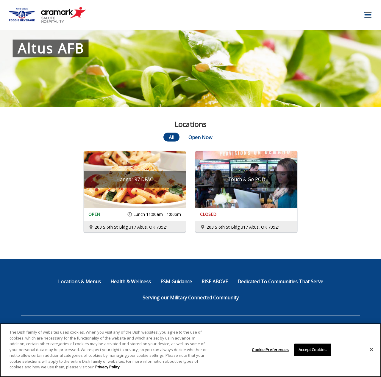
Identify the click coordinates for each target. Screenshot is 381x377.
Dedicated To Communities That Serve (280, 281)
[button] (367, 15)
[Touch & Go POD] (246, 179)
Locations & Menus (79, 281)
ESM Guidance (176, 281)
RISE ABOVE (215, 281)
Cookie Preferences (270, 349)
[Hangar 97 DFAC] (135, 179)
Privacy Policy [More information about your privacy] (107, 367)
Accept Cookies (313, 349)
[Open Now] (200, 137)
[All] (171, 137)
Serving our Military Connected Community (191, 297)
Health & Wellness (130, 281)
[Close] (371, 349)
